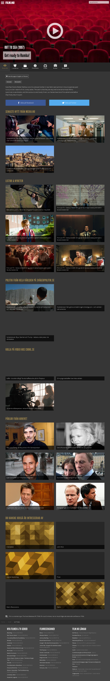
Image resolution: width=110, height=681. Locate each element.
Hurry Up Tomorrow (12, 668)
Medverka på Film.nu (77, 640)
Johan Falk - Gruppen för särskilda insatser (50, 645)
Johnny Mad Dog (44, 638)
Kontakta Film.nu (76, 635)
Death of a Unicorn (12, 653)
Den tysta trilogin (11, 655)
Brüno (41, 633)
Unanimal (9, 643)
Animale (9, 662)
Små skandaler (43, 655)
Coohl (73, 650)
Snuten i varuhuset (44, 652)
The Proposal (43, 650)
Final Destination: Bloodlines (14, 665)
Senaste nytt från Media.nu (20, 112)
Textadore (74, 666)
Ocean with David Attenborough (15, 648)
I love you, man (43, 668)
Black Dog (9, 633)
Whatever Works (44, 635)
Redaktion (75, 638)
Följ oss (74, 643)
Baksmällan (43, 660)
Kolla (73, 659)
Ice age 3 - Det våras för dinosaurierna (49, 643)
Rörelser (9, 640)
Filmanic (74, 645)
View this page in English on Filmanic (17, 76)
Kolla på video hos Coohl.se (20, 349)
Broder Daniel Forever (45, 640)
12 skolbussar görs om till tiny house (81, 652)
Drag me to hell (43, 657)
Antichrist (42, 665)
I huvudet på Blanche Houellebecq (16, 638)
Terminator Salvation (45, 662)
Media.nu (74, 669)
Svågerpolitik (75, 673)
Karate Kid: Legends (12, 677)
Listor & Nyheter (14, 181)
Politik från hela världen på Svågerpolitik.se (30, 280)
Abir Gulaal (10, 650)
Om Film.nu (75, 633)
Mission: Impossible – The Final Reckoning (17, 670)
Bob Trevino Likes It (12, 635)
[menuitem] (3, 622)
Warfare (9, 645)
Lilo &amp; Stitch (11, 674)
